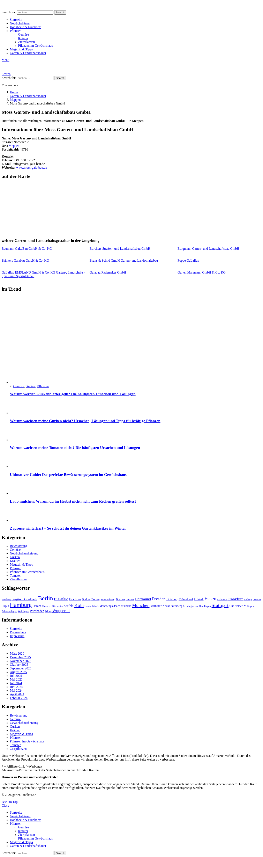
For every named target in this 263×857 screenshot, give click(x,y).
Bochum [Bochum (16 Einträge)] (75, 599)
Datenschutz (18, 632)
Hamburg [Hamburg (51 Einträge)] (21, 605)
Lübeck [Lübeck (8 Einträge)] (95, 606)
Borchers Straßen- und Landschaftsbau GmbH (120, 248)
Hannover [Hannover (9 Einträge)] (47, 606)
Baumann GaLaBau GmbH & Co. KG (27, 248)
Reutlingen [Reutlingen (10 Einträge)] (205, 606)
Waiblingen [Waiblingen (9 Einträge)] (23, 611)
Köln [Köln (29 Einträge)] (79, 605)
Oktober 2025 (19, 664)
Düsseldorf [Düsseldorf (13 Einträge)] (186, 599)
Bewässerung (18, 546)
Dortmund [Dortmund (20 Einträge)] (143, 599)
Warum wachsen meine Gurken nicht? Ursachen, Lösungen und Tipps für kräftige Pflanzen (85, 421)
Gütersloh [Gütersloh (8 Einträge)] (257, 599)
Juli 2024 (16, 683)
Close (5, 805)
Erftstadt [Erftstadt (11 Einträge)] (198, 599)
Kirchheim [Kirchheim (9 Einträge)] (57, 606)
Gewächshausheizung (24, 553)
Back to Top (10, 802)
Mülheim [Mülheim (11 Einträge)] (126, 606)
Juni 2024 (16, 687)
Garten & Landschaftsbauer (28, 53)
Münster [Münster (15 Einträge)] (156, 606)
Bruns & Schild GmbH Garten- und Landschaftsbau (124, 260)
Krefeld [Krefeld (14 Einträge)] (68, 606)
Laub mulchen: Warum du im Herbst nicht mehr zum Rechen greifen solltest (73, 501)
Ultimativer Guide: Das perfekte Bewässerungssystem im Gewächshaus (68, 474)
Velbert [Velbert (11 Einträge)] (239, 606)
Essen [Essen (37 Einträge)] (210, 598)
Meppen (14, 145)
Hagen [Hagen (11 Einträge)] (5, 606)
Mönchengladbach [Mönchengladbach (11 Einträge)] (109, 606)
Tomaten (15, 575)
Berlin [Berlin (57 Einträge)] (45, 598)
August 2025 (18, 672)
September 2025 (20, 668)
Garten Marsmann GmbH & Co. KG (202, 272)
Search (60, 12)
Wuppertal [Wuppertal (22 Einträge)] (61, 610)
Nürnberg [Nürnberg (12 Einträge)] (176, 606)
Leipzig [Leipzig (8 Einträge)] (87, 606)
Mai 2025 (16, 679)
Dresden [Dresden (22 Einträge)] (158, 599)
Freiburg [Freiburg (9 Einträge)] (247, 599)
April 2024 (17, 694)
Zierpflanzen (26, 42)
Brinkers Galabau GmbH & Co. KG (25, 260)
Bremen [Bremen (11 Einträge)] (120, 599)
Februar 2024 (19, 698)
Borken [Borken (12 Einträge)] (86, 599)
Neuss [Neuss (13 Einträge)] (166, 606)
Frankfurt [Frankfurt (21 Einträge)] (235, 599)
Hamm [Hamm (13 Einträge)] (36, 606)
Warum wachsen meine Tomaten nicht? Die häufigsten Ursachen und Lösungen (75, 447)
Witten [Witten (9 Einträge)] (48, 611)
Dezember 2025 (20, 657)
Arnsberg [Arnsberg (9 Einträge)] (6, 599)
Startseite (16, 19)
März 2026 (17, 653)
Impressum (17, 636)
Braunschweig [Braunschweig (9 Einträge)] (108, 599)
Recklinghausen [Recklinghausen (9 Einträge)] (190, 606)
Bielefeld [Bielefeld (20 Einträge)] (61, 599)
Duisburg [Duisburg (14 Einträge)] (172, 599)
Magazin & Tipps (21, 49)
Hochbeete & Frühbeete (25, 27)
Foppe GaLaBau (188, 260)
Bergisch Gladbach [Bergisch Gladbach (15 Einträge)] (24, 599)
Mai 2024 (16, 690)
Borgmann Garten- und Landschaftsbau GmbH (208, 248)
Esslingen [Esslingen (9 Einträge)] (222, 599)
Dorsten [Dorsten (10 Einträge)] (130, 599)
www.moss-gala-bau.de (31, 167)
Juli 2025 (16, 675)
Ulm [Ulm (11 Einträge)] (231, 606)
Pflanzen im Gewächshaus (35, 45)
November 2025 (20, 661)
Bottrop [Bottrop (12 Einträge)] (95, 599)
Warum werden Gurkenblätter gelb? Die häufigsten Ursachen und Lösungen (73, 394)
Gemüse (23, 34)
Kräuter (23, 38)
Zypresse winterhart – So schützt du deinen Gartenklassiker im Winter (68, 528)
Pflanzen (15, 30)
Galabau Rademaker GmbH (108, 272)
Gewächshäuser (20, 23)
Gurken (31, 386)
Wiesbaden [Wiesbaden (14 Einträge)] (37, 611)
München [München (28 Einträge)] (141, 605)
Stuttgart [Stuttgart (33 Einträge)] (220, 605)
